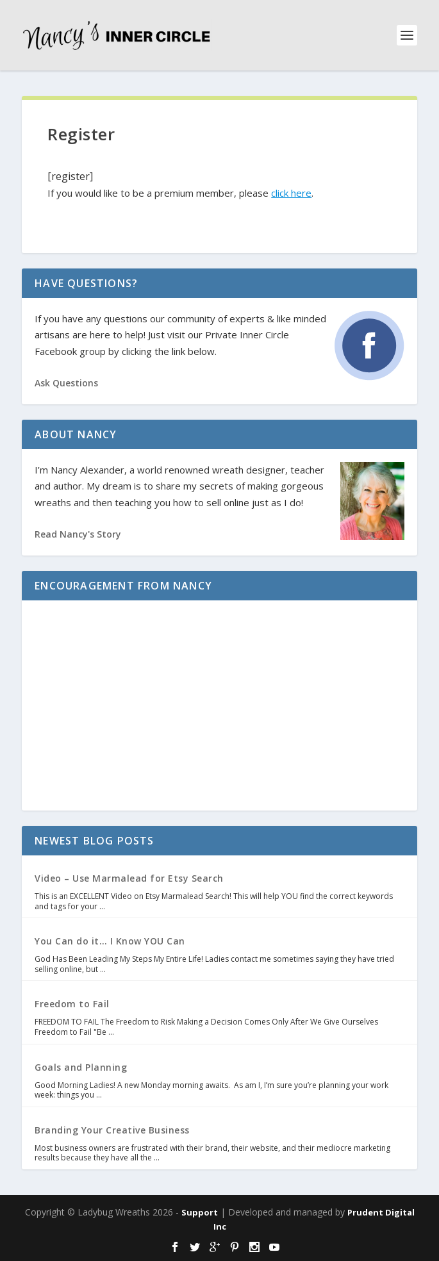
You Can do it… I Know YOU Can (110, 941)
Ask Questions (66, 383)
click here (291, 192)
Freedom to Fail (72, 1004)
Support (199, 1212)
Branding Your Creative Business (112, 1130)
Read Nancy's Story (78, 534)
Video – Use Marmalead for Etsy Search (129, 878)
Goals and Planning (81, 1067)
